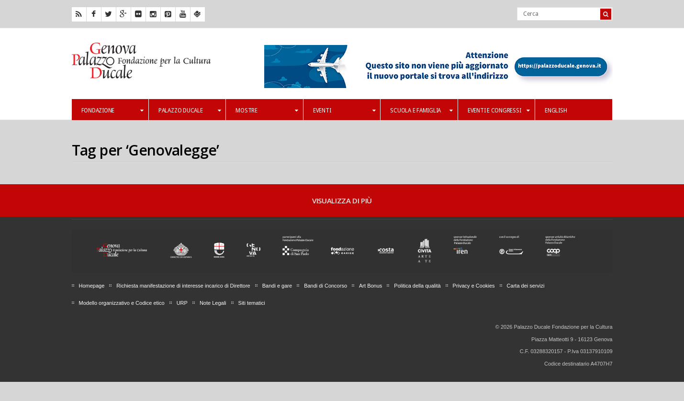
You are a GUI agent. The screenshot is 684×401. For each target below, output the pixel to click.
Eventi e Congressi (499, 110)
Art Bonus (370, 286)
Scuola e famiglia (421, 110)
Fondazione (112, 110)
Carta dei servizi (526, 286)
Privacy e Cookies (474, 286)
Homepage (92, 286)
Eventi (344, 110)
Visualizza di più (342, 200)
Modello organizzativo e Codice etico (122, 303)
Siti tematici (251, 303)
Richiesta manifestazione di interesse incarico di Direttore (183, 286)
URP (182, 303)
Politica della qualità (417, 286)
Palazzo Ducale (189, 110)
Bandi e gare (277, 286)
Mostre (266, 110)
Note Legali (213, 303)
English (556, 110)
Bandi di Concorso (325, 286)
